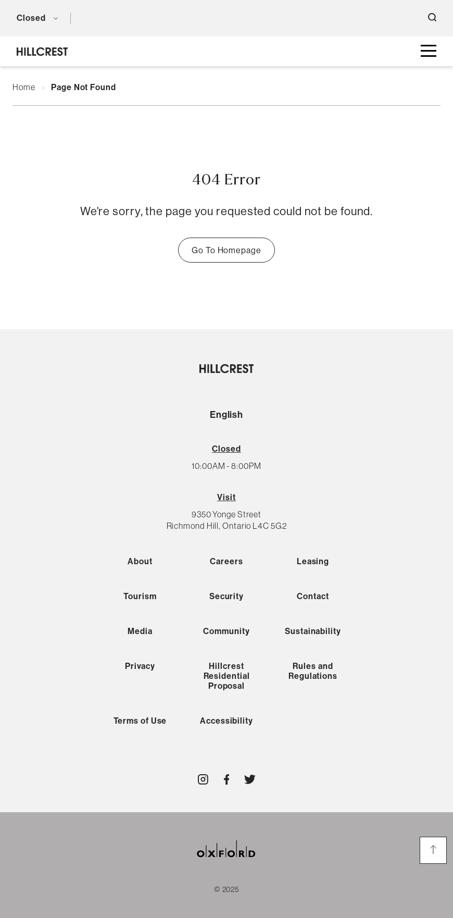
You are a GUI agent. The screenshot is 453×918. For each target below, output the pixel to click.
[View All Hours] (226, 449)
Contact (313, 596)
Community (226, 631)
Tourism (139, 596)
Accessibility (226, 721)
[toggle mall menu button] (428, 51)
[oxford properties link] (226, 861)
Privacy (140, 666)
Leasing (313, 561)
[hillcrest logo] (42, 51)
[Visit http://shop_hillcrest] (203, 779)
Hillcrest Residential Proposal (227, 676)
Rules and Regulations (312, 671)
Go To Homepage (226, 250)
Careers (226, 561)
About (140, 561)
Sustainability (313, 631)
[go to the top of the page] (433, 850)
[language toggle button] (85, 18)
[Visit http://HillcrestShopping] (227, 779)
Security (226, 596)
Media (140, 631)
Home (23, 87)
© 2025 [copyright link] (226, 889)
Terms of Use (140, 721)
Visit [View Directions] (226, 497)
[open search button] (432, 18)
